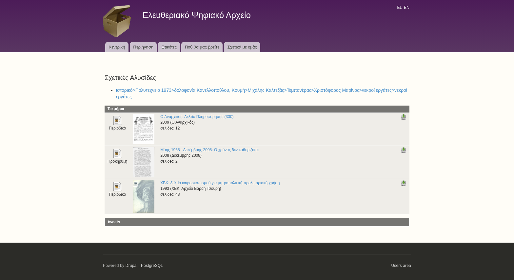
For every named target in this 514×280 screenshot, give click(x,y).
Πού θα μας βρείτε (202, 47)
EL (399, 7)
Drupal (132, 265)
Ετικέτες (169, 47)
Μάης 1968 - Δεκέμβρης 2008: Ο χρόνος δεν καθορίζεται (209, 150)
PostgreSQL (152, 265)
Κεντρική (117, 47)
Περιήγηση (143, 47)
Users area (401, 265)
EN (406, 7)
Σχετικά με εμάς (242, 47)
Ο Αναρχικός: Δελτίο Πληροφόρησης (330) (196, 116)
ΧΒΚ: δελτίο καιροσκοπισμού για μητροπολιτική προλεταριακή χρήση (220, 183)
